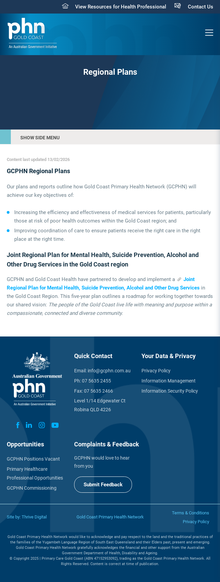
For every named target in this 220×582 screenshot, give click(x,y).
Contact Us (200, 7)
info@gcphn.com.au (109, 370)
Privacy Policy (156, 370)
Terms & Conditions (190, 512)
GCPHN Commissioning (32, 488)
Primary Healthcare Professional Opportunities (35, 473)
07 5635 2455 (96, 380)
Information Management (168, 380)
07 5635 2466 (98, 391)
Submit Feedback (103, 485)
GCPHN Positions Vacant (33, 459)
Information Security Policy (169, 391)
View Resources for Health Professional (120, 7)
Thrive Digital (34, 516)
